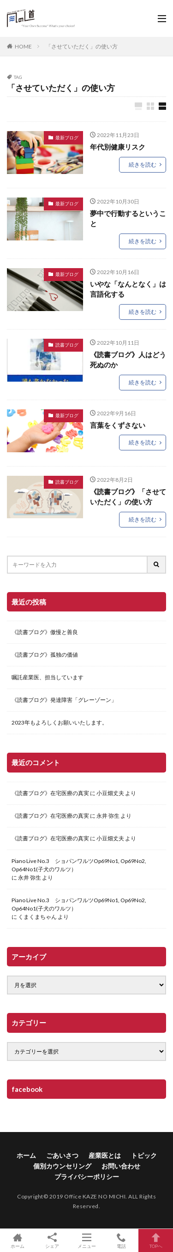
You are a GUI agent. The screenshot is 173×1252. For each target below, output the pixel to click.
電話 (121, 1240)
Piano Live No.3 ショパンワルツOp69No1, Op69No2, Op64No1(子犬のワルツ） (79, 865)
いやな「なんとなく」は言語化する (128, 289)
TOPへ (155, 1240)
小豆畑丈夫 (110, 793)
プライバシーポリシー (86, 1176)
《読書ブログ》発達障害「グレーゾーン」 (64, 699)
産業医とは (105, 1155)
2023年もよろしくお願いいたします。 (59, 722)
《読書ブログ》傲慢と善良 (45, 632)
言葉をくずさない (117, 425)
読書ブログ (66, 344)
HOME (23, 46)
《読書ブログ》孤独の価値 (45, 654)
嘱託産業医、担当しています (48, 677)
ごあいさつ (62, 1155)
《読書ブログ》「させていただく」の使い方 (128, 496)
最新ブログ (66, 137)
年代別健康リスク (117, 147)
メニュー (86, 1240)
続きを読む (142, 164)
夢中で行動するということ (128, 218)
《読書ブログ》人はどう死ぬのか (128, 359)
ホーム (26, 1155)
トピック (144, 1155)
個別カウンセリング (62, 1166)
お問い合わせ (120, 1166)
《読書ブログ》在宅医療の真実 (50, 793)
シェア (52, 1241)
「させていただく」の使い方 (82, 46)
